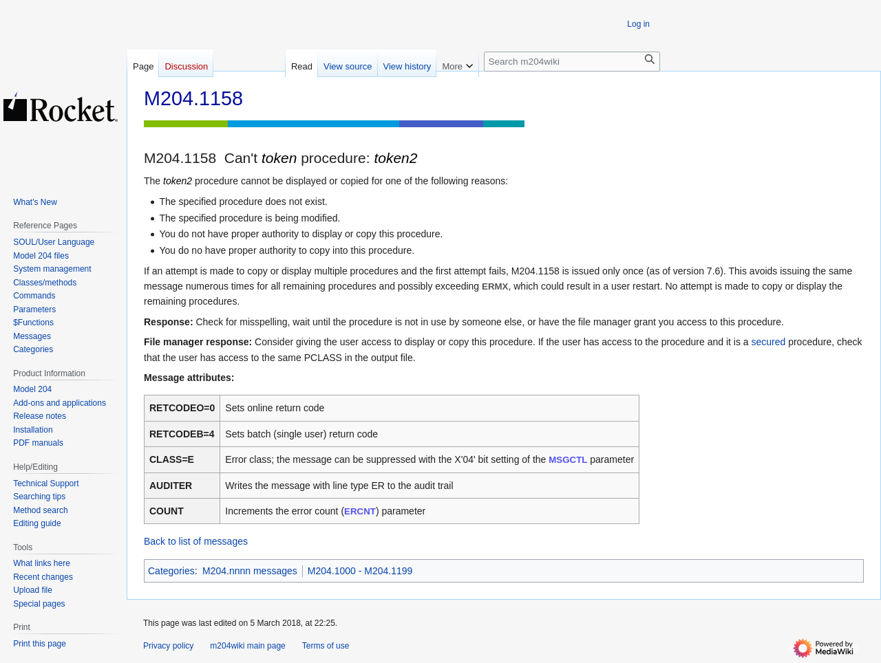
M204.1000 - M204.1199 (360, 570)
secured (768, 341)
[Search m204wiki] (572, 62)
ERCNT (360, 511)
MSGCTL (568, 460)
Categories (171, 570)
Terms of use (326, 646)
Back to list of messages (196, 541)
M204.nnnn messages (249, 570)
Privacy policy (168, 646)
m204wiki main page (247, 646)
